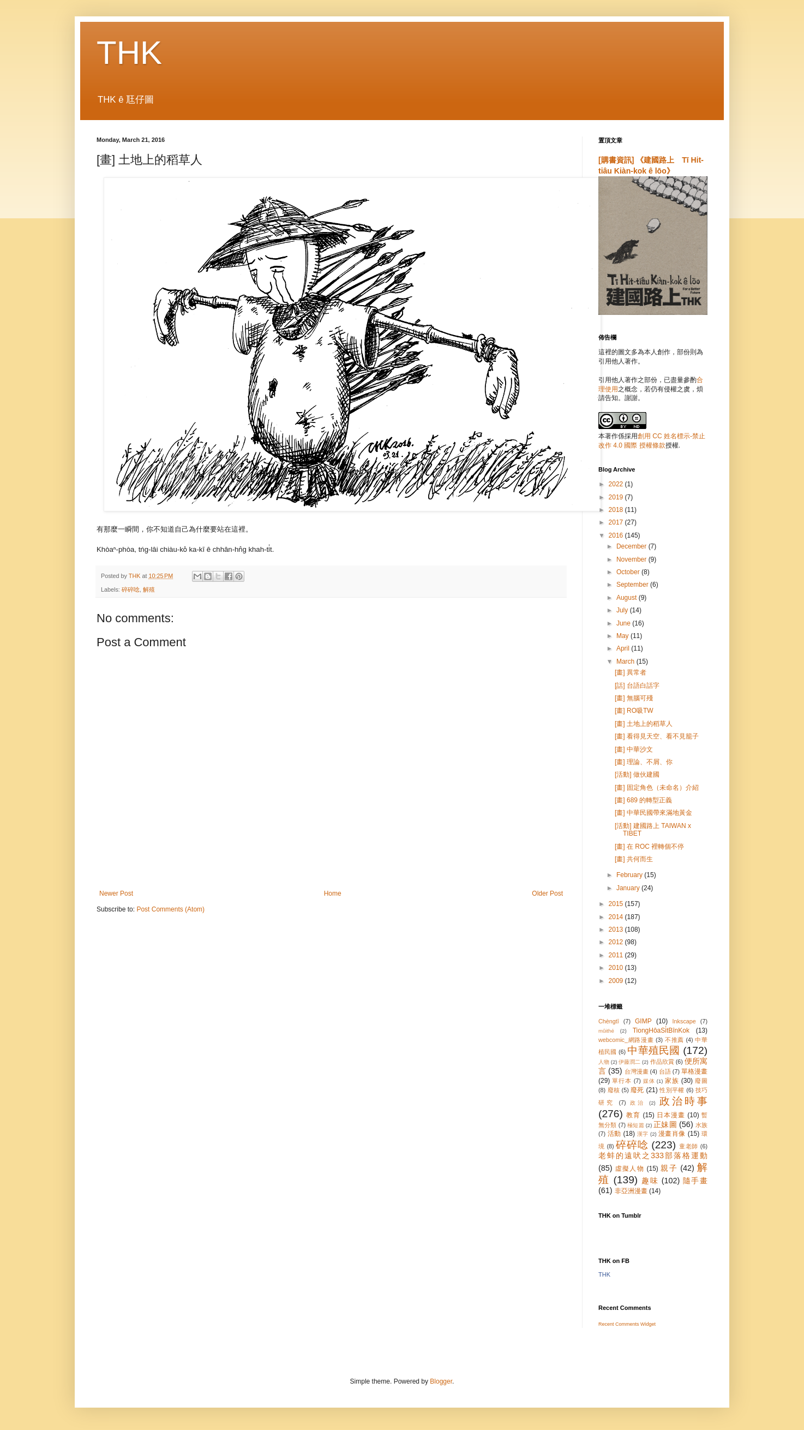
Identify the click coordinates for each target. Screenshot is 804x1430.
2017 (617, 522)
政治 (637, 1103)
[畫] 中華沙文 (634, 749)
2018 (617, 510)
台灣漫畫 (637, 1071)
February (630, 875)
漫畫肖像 (672, 1133)
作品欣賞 (662, 1061)
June (624, 623)
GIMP (643, 1021)
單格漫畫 (694, 1071)
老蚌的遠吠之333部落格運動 (652, 1155)
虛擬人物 (629, 1168)
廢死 (637, 1090)
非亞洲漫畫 (631, 1191)
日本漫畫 (671, 1115)
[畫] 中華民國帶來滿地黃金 (653, 813)
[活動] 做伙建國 (637, 774)
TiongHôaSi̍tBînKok (661, 1030)
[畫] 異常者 (630, 672)
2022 (617, 484)
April (623, 648)
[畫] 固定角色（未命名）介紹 (657, 787)
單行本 (621, 1080)
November (632, 559)
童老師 (688, 1146)
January (628, 888)
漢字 (643, 1134)
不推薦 (674, 1039)
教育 (633, 1115)
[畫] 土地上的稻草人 (644, 724)
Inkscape (684, 1021)
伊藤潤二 (629, 1062)
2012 (617, 942)
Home (332, 893)
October (628, 572)
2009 (617, 981)
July (623, 610)
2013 (617, 929)
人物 (603, 1062)
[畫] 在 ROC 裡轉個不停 (649, 846)
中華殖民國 (653, 1050)
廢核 (614, 1090)
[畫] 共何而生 (634, 859)
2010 (617, 968)
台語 (665, 1071)
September (633, 584)
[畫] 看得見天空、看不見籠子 (657, 736)
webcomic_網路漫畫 (625, 1039)
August (627, 597)
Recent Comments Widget (627, 1324)
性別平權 (671, 1090)
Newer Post (116, 893)
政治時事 (683, 1101)
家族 (672, 1081)
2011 (617, 955)
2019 (617, 497)
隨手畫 (695, 1180)
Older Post (547, 893)
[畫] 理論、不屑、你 (644, 762)
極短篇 (635, 1125)
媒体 (649, 1081)
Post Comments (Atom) (170, 909)
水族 (701, 1125)
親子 (669, 1168)
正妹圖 (665, 1124)
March (626, 661)
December (632, 546)
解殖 (149, 589)
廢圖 (701, 1080)
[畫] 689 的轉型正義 (643, 800)
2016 (617, 535)
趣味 (649, 1180)
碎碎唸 (131, 589)
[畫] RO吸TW (634, 710)
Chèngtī (608, 1021)
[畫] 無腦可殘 (634, 698)
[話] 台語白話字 (637, 685)
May (623, 636)
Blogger (441, 1381)
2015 (617, 904)
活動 (614, 1133)
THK (129, 52)
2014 (617, 917)
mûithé (606, 1031)
